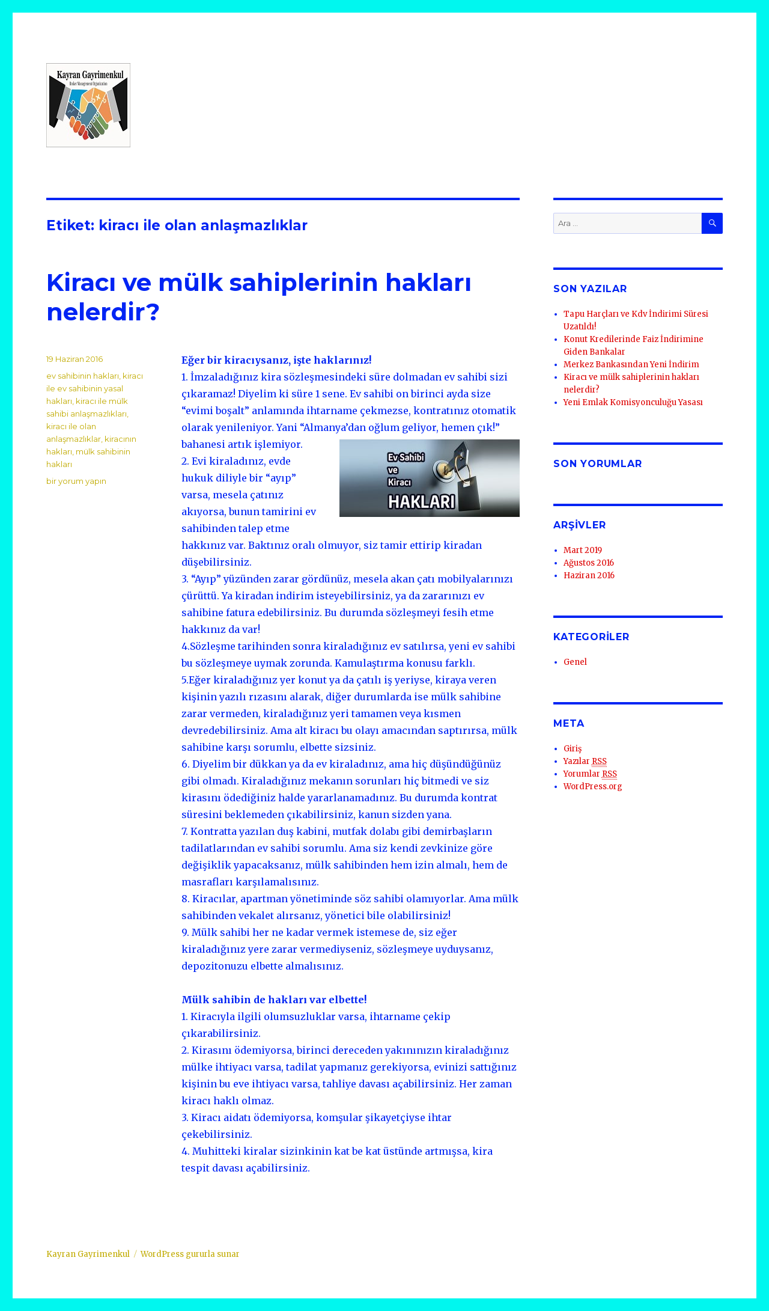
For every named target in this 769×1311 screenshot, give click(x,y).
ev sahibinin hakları (82, 375)
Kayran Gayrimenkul (88, 1254)
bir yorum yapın (76, 481)
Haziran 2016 (589, 575)
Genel (575, 662)
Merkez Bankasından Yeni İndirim (631, 364)
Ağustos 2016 (589, 563)
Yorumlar (590, 774)
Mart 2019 (583, 550)
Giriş (573, 749)
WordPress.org (593, 786)
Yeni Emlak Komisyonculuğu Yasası (633, 402)
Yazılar (585, 761)
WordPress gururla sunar (190, 1254)
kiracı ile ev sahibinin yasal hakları (94, 388)
